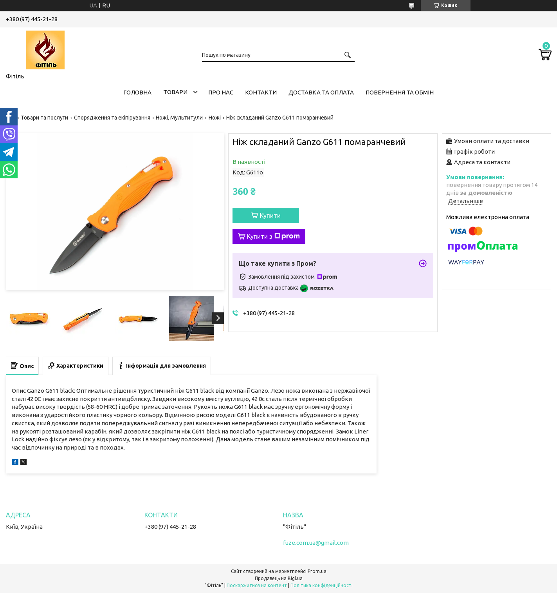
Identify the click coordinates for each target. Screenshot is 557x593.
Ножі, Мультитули (179, 117)
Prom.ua (317, 571)
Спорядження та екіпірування (112, 117)
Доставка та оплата (321, 92)
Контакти (261, 92)
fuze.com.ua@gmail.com (316, 542)
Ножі (215, 117)
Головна (137, 92)
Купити (270, 215)
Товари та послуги (44, 117)
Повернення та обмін (400, 92)
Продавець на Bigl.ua (279, 578)
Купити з (273, 236)
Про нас (220, 92)
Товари (175, 92)
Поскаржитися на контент (257, 585)
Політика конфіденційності (321, 585)
